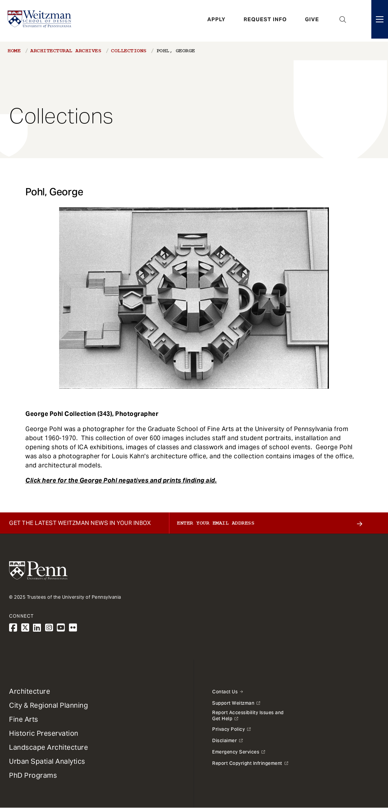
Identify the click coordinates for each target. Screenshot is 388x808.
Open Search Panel (343, 20)
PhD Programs (33, 775)
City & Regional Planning (48, 705)
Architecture (29, 691)
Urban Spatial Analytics (47, 761)
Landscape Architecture (48, 747)
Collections (129, 51)
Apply (216, 20)
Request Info (265, 20)
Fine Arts (23, 719)
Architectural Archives (65, 51)
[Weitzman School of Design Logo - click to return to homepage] (41, 21)
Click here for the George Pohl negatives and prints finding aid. (121, 480)
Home (14, 51)
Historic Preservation (43, 733)
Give (312, 20)
